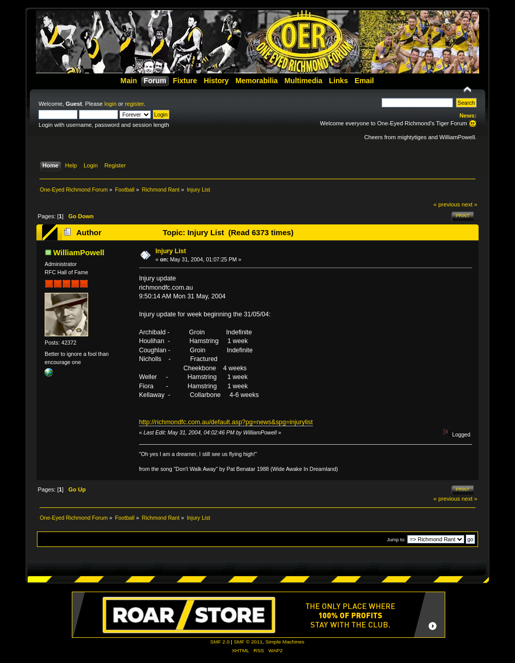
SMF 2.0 (220, 642)
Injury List (170, 251)
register (134, 104)
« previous (446, 204)
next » (470, 204)
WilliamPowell (79, 252)
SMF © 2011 (248, 642)
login (110, 104)
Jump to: (396, 539)
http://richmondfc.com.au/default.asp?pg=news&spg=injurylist (226, 422)
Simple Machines (284, 642)
